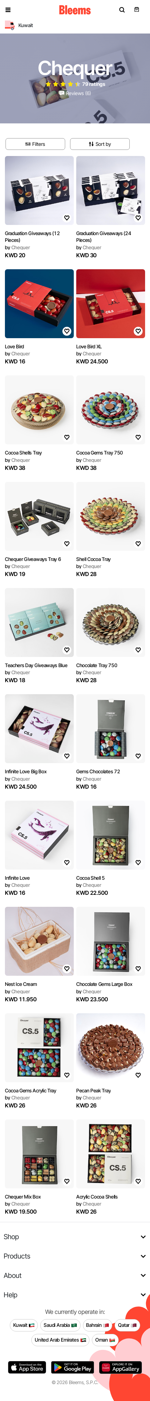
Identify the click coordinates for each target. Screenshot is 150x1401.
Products (17, 1256)
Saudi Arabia (60, 1325)
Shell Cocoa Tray (93, 559)
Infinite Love (17, 878)
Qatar (127, 1325)
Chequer (17, 247)
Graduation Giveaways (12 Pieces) (32, 236)
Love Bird (14, 346)
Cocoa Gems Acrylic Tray (30, 1090)
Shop (11, 1236)
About (13, 1275)
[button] (8, 9)
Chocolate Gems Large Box (104, 984)
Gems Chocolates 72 (98, 771)
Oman (105, 1340)
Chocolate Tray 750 (96, 665)
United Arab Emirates (60, 1340)
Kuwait (24, 1325)
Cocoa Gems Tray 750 (99, 453)
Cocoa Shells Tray (23, 453)
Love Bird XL (89, 346)
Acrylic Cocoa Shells (97, 1197)
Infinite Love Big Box (25, 771)
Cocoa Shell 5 (90, 878)
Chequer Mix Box (23, 1197)
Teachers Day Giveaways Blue (36, 665)
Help (11, 1295)
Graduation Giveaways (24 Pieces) (103, 236)
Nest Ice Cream (21, 984)
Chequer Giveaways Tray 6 (33, 559)
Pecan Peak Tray (93, 1090)
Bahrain (97, 1325)
